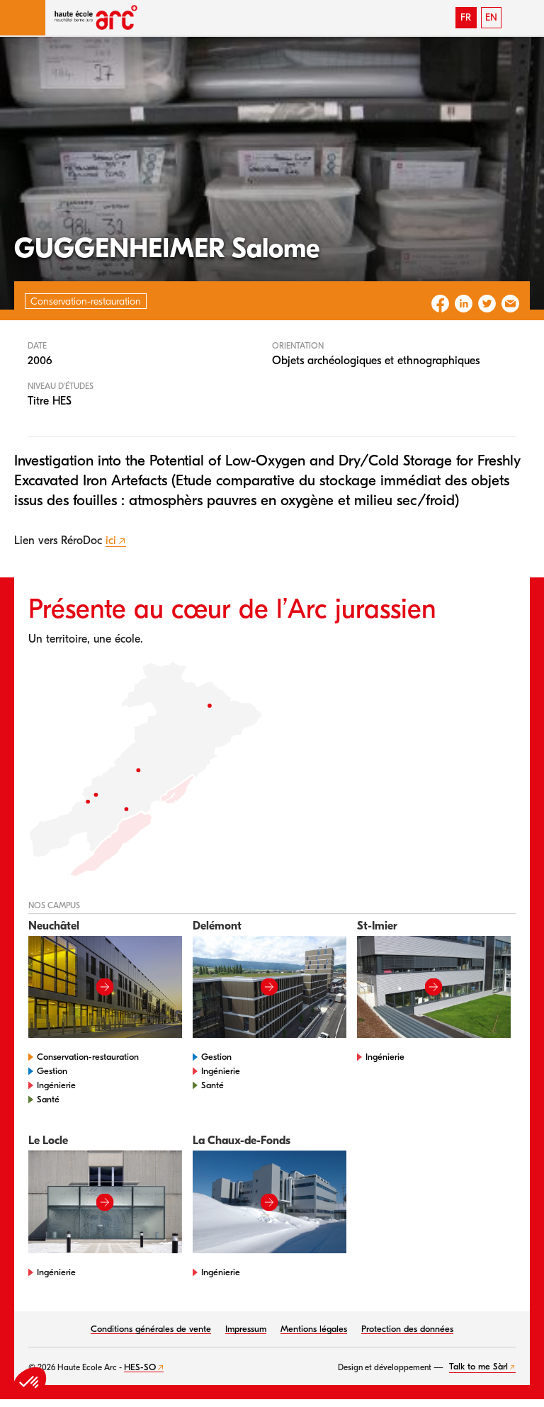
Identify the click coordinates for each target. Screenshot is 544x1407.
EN (491, 17)
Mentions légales (313, 1328)
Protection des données (407, 1328)
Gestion (52, 1071)
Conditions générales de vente (151, 1328)
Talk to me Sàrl (478, 1366)
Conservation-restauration (88, 1056)
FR (465, 17)
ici (111, 540)
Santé (48, 1099)
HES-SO (140, 1367)
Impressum (245, 1328)
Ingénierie (56, 1085)
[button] (22, 17)
